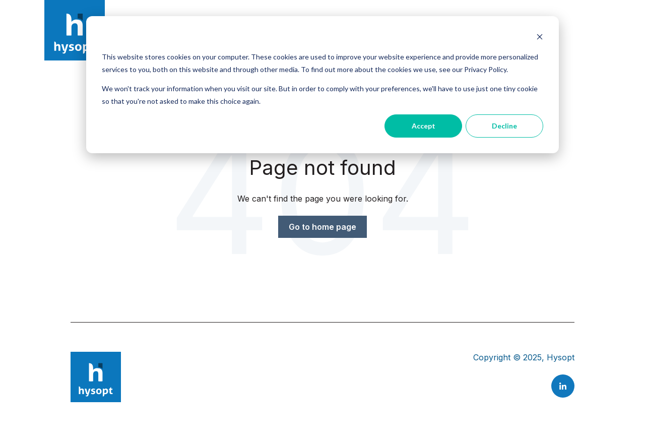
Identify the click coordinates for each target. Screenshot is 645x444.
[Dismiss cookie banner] (539, 38)
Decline (504, 125)
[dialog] (322, 84)
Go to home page (322, 227)
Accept (423, 125)
